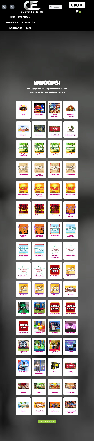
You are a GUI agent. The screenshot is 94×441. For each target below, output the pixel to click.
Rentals (24, 17)
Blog (29, 28)
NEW (12, 17)
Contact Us (28, 22)
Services (12, 22)
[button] (77, 5)
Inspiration (15, 28)
